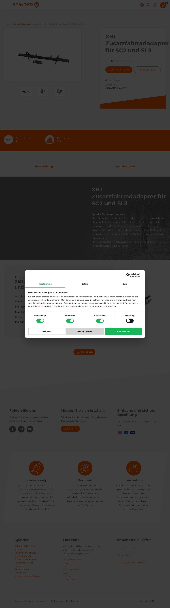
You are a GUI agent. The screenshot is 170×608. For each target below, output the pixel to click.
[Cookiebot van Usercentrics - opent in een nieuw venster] (130, 275)
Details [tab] (85, 284)
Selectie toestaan (85, 331)
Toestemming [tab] (45, 284)
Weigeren (46, 331)
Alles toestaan (123, 331)
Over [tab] (125, 284)
